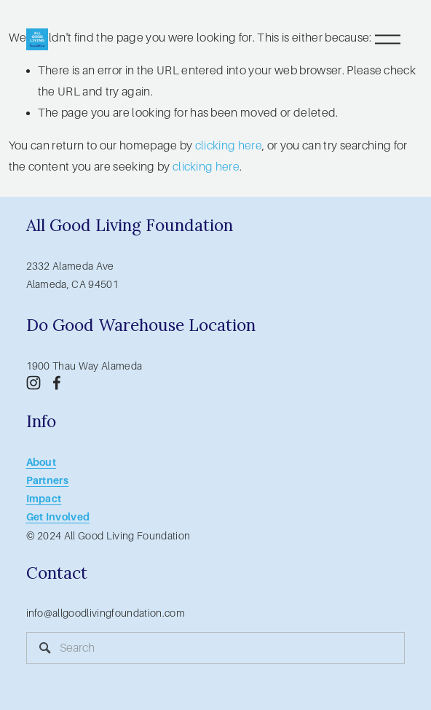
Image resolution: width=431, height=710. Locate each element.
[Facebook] (57, 382)
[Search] (216, 648)
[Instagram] (33, 382)
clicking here (228, 145)
